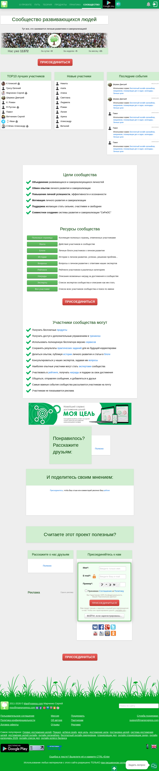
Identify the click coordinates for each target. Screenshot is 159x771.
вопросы (93, 360)
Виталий (62, 126)
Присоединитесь (56, 490)
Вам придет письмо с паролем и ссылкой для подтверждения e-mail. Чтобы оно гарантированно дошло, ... (104, 609)
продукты (62, 330)
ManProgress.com (33, 703)
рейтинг (107, 490)
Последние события (133, 76)
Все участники (42, 289)
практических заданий (69, 348)
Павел (7, 112)
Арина (61, 116)
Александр (63, 121)
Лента (42, 244)
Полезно (99, 448)
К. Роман (8, 102)
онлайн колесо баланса (54, 738)
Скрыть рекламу (67, 592)
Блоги (42, 250)
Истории (42, 257)
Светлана (62, 97)
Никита (61, 83)
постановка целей (119, 732)
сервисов (91, 342)
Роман (61, 107)
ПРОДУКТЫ (61, 4)
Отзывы (55, 724)
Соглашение (105, 591)
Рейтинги (42, 269)
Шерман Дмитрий (12, 97)
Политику (119, 591)
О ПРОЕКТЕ (25, 4)
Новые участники (79, 76)
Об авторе (56, 720)
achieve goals (69, 732)
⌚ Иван (8, 121)
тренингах (95, 336)
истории (67, 354)
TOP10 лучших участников (25, 76)
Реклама (76, 724)
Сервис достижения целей (37, 732)
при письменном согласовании (118, 762)
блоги (107, 354)
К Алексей (9, 83)
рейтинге (53, 372)
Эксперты (42, 282)
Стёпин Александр (13, 126)
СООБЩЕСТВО (91, 4)
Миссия (55, 715)
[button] (154, 766)
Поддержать (78, 715)
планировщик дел (107, 735)
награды (74, 372)
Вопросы (42, 263)
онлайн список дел (29, 738)
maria (60, 88)
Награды (42, 276)
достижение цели (98, 732)
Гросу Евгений (11, 88)
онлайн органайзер (48, 735)
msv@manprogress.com (22, 707)
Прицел (57, 732)
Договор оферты (10, 724)
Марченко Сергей (12, 93)
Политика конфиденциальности (18, 720)
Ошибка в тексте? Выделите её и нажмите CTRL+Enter (79, 756)
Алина (61, 93)
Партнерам (77, 720)
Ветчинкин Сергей (13, 116)
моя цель (83, 732)
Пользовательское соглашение (17, 715)
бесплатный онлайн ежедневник (78, 735)
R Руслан (8, 107)
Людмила (62, 102)
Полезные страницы (42, 237)
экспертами (85, 366)
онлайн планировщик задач (133, 735)
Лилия (61, 112)
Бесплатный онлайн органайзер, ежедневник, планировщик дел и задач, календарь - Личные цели (134, 90)
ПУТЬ (37, 4)
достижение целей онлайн (22, 735)
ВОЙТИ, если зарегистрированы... (104, 616)
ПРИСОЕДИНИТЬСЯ (55, 62)
